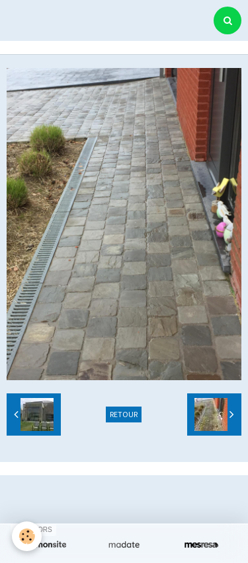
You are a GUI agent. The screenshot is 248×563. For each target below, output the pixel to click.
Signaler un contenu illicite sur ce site (125, 509)
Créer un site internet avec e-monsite (122, 489)
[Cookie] (27, 536)
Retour (124, 414)
